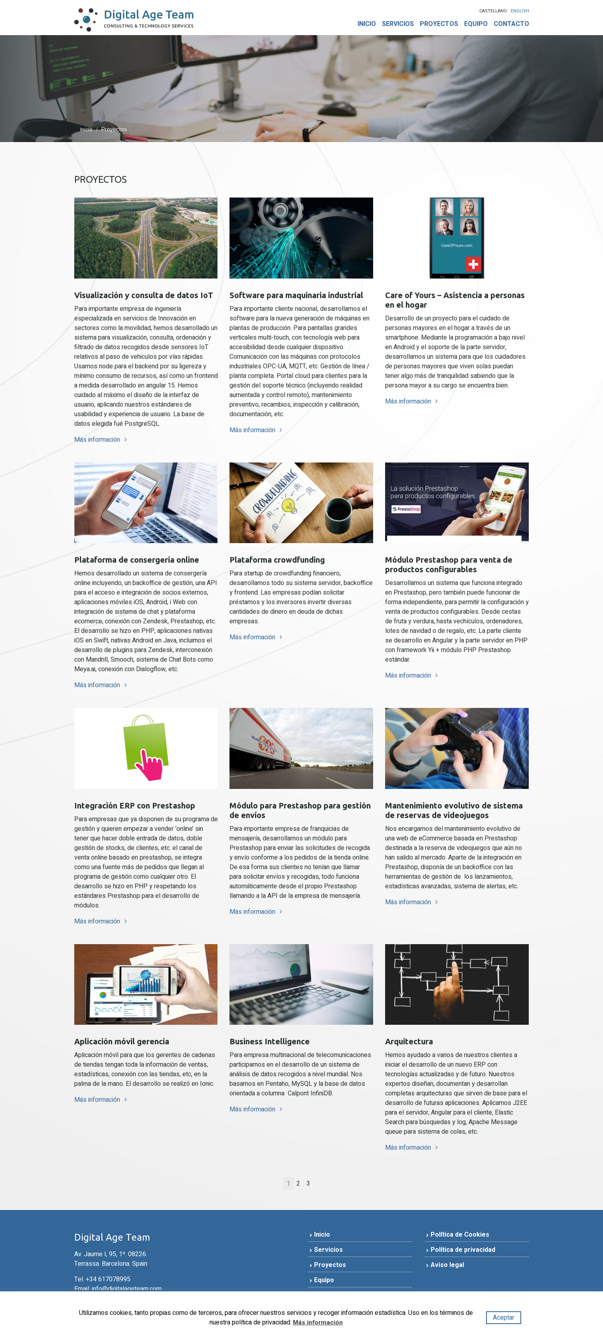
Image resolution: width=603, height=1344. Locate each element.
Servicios (398, 24)
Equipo (476, 24)
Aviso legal (447, 1268)
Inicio (367, 24)
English (520, 11)
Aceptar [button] (503, 1317)
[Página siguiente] (316, 1186)
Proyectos (439, 24)
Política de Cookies (460, 1237)
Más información (98, 442)
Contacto (511, 24)
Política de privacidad (463, 1252)
